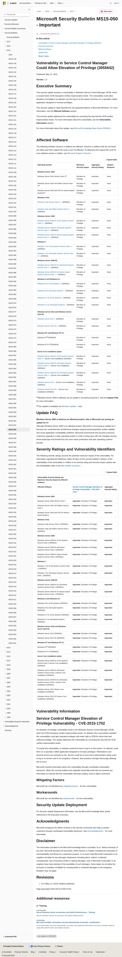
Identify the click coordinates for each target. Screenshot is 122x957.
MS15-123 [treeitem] (12, 111)
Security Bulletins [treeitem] (13, 37)
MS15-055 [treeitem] (12, 408)
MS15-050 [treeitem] (12, 430)
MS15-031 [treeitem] (12, 512)
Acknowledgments (95, 831)
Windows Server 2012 (46, 319)
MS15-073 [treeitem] (12, 329)
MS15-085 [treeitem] (12, 277)
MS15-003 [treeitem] (12, 634)
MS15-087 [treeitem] (12, 268)
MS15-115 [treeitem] (12, 146)
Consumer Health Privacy (68, 952)
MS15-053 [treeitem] (12, 416)
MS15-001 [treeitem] (12, 643)
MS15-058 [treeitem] (12, 395)
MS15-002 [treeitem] (12, 639)
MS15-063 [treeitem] (12, 373)
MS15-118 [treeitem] (12, 133)
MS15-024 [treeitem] (12, 543)
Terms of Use (88, 952)
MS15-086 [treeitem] (12, 273)
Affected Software (44, 49)
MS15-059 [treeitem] (12, 390)
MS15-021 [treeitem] (12, 556)
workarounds (68, 798)
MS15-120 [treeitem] (12, 124)
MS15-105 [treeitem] (12, 190)
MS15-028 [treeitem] (12, 525)
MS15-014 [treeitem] (12, 586)
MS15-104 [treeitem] (12, 194)
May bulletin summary (70, 466)
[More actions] (116, 11)
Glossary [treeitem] (8, 730)
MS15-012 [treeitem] (12, 595)
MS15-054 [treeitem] (12, 412)
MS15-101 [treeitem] (12, 207)
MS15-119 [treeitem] (12, 129)
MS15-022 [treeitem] (12, 552)
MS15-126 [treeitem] (12, 98)
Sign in (116, 3)
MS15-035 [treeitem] (12, 495)
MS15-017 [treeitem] (12, 573)
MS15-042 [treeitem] (12, 464)
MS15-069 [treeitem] (12, 347)
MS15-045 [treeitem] (12, 451)
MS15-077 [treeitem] (12, 312)
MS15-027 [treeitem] (12, 530)
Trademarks (100, 952)
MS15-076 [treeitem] (12, 316)
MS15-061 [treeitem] (12, 382)
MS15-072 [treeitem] (12, 334)
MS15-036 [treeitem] (12, 491)
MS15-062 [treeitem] (12, 377)
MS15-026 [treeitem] (12, 534)
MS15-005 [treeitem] (12, 626)
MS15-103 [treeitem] (12, 198)
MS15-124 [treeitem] (12, 107)
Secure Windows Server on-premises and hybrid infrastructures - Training (65, 912)
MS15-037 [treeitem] (12, 486)
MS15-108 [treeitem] (12, 177)
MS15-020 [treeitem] (12, 560)
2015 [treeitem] (10, 55)
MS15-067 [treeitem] (12, 355)
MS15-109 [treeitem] (12, 172)
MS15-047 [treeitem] (12, 443)
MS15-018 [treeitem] (12, 569)
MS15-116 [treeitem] (12, 142)
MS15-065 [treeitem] (12, 364)
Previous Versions (21, 952)
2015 (72, 11)
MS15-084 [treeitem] (12, 281)
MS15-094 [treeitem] (12, 238)
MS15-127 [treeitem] (12, 94)
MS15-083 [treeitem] (12, 286)
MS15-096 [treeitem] (12, 229)
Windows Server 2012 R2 (47, 326)
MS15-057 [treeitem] (12, 399)
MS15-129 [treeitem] (12, 85)
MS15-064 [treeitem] (12, 369)
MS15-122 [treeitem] (12, 116)
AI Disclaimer (7, 952)
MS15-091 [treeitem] (12, 251)
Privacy (52, 952)
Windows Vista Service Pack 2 (49, 202)
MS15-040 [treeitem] (12, 473)
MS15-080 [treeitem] (12, 299)
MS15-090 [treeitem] (12, 255)
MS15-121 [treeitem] (12, 120)
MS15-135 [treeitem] (12, 59)
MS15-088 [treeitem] (12, 264)
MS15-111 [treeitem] (12, 164)
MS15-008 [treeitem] (12, 613)
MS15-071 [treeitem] (12, 338)
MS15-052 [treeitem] (12, 421)
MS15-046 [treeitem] (12, 447)
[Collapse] (29, 9)
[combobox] (16, 14)
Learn (39, 11)
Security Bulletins (59, 11)
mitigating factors (70, 786)
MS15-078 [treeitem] (12, 307)
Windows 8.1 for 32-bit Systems (49, 298)
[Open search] (110, 3)
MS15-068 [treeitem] (12, 351)
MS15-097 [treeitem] (12, 225)
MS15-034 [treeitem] (12, 499)
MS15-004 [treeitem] (12, 630)
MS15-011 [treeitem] (12, 599)
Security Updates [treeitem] (11, 20)
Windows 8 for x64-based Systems (50, 291)
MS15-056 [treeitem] (12, 403)
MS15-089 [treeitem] (12, 259)
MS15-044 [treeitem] (12, 456)
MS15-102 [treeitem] (12, 203)
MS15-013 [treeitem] (12, 591)
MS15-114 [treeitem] (12, 151)
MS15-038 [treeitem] (12, 482)
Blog (32, 952)
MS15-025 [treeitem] (12, 538)
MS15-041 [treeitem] (12, 469)
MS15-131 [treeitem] (12, 76)
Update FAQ (43, 52)
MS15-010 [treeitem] (12, 604)
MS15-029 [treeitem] (12, 521)
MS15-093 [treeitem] (12, 242)
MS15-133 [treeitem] (12, 68)
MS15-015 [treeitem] (12, 582)
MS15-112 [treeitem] (12, 159)
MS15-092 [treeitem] (12, 246)
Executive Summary (45, 46)
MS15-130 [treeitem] (12, 81)
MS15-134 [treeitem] (12, 63)
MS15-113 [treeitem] (12, 155)
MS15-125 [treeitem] (12, 103)
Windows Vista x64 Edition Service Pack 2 (53, 209)
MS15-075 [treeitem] (12, 321)
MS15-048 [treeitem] (12, 438)
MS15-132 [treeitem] (12, 72)
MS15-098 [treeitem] (12, 220)
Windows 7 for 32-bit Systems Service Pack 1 (54, 246)
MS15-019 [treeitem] (12, 565)
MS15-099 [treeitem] (12, 216)
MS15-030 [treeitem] (12, 517)
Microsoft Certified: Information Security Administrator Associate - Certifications (68, 922)
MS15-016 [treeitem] (12, 578)
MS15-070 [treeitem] (12, 342)
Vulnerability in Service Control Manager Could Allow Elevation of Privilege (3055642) (69, 43)
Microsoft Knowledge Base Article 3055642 (92, 128)
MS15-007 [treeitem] (12, 617)
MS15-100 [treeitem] (12, 212)
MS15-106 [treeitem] (12, 185)
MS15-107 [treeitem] (12, 181)
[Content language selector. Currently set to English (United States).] (13, 946)
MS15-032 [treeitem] (12, 508)
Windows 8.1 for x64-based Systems (51, 305)
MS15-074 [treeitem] (12, 325)
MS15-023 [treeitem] (12, 547)
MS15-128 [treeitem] (12, 90)
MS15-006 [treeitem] (12, 621)
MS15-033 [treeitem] (12, 504)
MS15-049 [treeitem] (12, 434)
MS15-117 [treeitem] (12, 137)
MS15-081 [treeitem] (12, 294)
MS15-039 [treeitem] (12, 477)
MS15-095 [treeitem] (12, 233)
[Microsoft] (4, 3)
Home (47, 11)
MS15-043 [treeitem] (12, 460)
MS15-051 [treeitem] (12, 425)
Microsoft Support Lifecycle (79, 153)
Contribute (42, 952)
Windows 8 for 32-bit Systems (49, 284)
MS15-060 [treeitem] (12, 386)
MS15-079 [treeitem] (12, 303)
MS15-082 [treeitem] (12, 290)
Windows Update (68, 406)
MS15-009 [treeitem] (12, 608)
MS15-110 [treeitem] (12, 168)
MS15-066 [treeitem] (12, 360)
